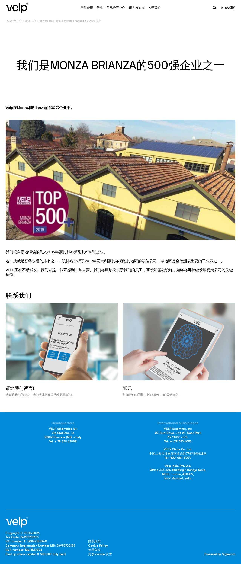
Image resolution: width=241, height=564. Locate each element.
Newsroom (46, 21)
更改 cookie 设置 (100, 554)
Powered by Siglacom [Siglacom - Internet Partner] (219, 554)
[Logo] (17, 7)
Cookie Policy (98, 546)
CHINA (225, 8)
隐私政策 (94, 541)
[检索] (214, 8)
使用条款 (94, 550)
